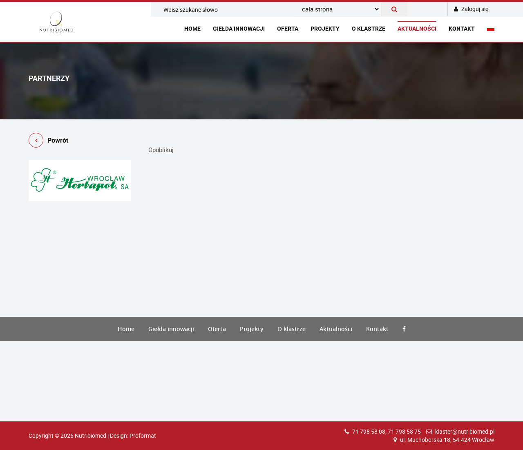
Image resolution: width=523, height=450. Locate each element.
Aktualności (417, 28)
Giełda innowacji (239, 28)
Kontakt (462, 28)
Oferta (287, 28)
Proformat (143, 435)
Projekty (325, 28)
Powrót (48, 142)
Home (192, 28)
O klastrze (368, 28)
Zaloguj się (471, 9)
